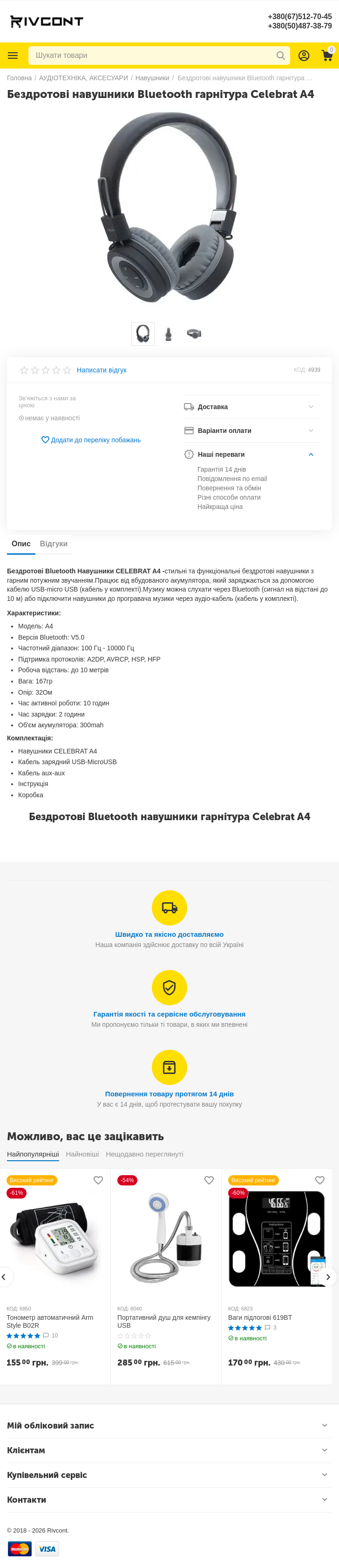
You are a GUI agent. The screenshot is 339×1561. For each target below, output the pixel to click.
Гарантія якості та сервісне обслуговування (170, 1014)
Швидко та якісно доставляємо (169, 934)
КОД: (300, 370)
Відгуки (54, 544)
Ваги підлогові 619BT (260, 1317)
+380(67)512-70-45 (300, 17)
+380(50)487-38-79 (300, 26)
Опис (21, 544)
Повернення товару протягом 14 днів (169, 1094)
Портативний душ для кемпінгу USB (163, 1321)
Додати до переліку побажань (91, 440)
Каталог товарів (13, 55)
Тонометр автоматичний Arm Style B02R (50, 1321)
